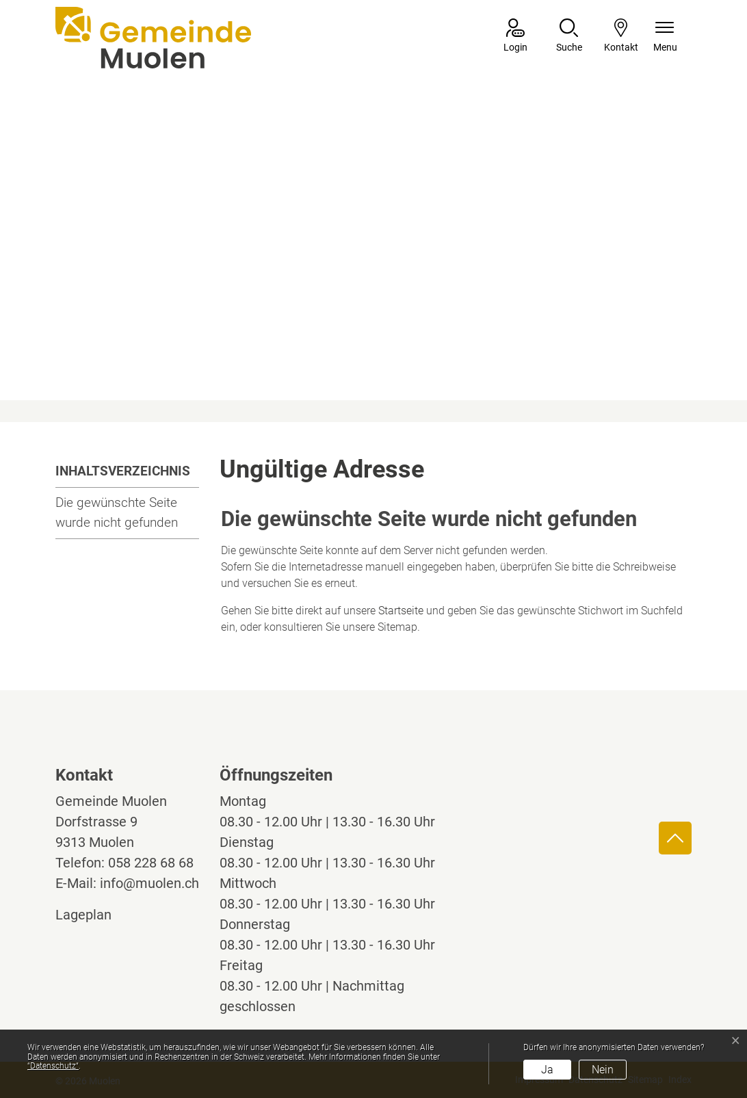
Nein (603, 1069)
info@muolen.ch (149, 883)
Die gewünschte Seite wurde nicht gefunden (116, 512)
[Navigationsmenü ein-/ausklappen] (665, 37)
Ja (547, 1069)
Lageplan (96, 914)
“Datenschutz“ (53, 1066)
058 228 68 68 (151, 862)
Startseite (400, 610)
